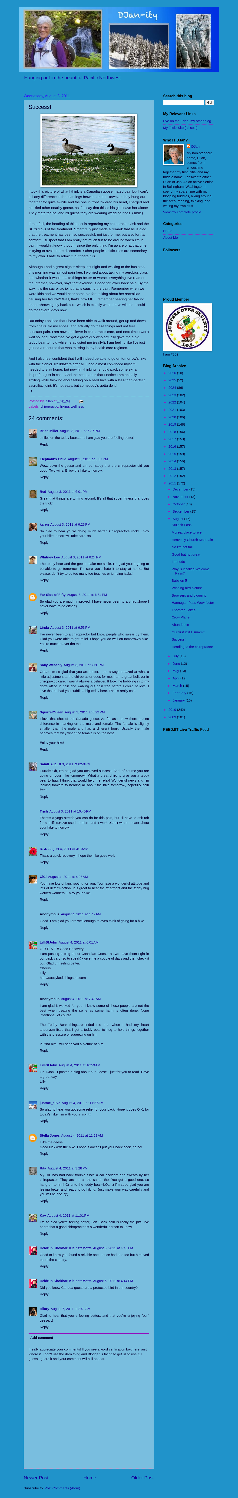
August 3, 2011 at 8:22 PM (85, 712)
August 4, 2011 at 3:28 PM (68, 1168)
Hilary (44, 1309)
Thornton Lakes (183, 610)
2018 (173, 432)
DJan (195, 146)
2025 (173, 380)
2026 (173, 373)
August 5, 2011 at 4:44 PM (113, 1281)
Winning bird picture (187, 588)
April (176, 678)
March (177, 686)
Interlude (178, 562)
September (181, 511)
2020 (173, 417)
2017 (173, 439)
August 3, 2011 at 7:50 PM (84, 665)
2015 (173, 454)
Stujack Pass (182, 525)
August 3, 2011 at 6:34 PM (87, 595)
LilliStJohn (48, 942)
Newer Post (36, 1477)
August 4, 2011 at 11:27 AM (82, 1103)
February (179, 693)
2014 (173, 461)
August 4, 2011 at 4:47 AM (81, 914)
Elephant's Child (53, 459)
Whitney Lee (50, 557)
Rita (43, 1168)
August (178, 519)
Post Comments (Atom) (62, 1488)
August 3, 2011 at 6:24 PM (81, 557)
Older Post (142, 1477)
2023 (173, 395)
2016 (173, 446)
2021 (173, 410)
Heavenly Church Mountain (192, 540)
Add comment (41, 1338)
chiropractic (49, 406)
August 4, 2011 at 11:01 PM (68, 1215)
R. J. (43, 849)
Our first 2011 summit (188, 632)
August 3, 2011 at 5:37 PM (80, 431)
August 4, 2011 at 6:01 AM (78, 942)
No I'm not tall (182, 547)
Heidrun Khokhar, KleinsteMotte (66, 1248)
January (178, 700)
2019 (173, 424)
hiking (64, 406)
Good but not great (186, 554)
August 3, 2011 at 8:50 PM (70, 764)
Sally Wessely (51, 665)
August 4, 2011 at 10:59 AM (79, 1065)
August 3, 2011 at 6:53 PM (70, 627)
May (176, 671)
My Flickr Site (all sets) (180, 128)
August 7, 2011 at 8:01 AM (70, 1309)
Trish (44, 811)
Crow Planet (181, 617)
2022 (173, 402)
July (175, 656)
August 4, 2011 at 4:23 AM (68, 877)
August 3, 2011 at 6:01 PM (68, 492)
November (180, 497)
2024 (173, 388)
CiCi (43, 877)
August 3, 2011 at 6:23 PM (70, 524)
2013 (173, 468)
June (176, 663)
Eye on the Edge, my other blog (187, 121)
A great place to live (187, 532)
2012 (173, 476)
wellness (77, 406)
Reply (44, 444)
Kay (43, 1215)
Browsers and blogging (189, 595)
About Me (170, 237)
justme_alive (50, 1103)
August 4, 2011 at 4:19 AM (68, 849)
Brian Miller (49, 431)
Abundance (180, 625)
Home (89, 1477)
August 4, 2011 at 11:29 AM (82, 1135)
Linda (44, 627)
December (180, 489)
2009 (173, 717)
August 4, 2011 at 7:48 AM (81, 999)
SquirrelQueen (51, 712)
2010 (173, 710)
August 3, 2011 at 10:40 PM (70, 811)
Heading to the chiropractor (192, 647)
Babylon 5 (179, 580)
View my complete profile (182, 212)
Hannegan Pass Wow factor (193, 603)
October (178, 504)
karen (44, 524)
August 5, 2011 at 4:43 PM (113, 1248)
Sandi (44, 764)
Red (43, 492)
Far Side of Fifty (53, 595)
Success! (179, 639)
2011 (173, 483)
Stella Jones (50, 1135)
